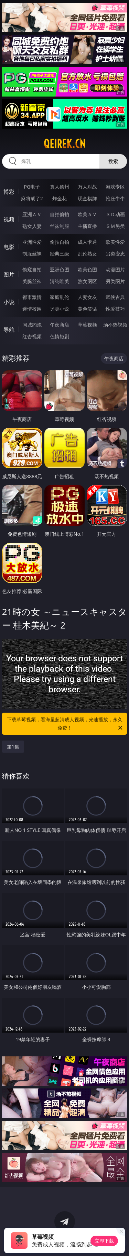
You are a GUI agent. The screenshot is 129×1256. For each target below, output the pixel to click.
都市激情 (32, 297)
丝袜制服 (59, 226)
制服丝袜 (32, 253)
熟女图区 (87, 281)
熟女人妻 (32, 226)
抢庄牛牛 (115, 198)
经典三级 (59, 253)
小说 (8, 302)
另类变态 (115, 253)
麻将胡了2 (32, 198)
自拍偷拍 (59, 214)
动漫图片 (115, 269)
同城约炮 (32, 324)
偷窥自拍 (32, 269)
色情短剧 (59, 336)
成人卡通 (87, 242)
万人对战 (87, 186)
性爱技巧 (115, 308)
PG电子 (32, 186)
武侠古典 (115, 297)
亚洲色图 (59, 269)
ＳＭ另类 (115, 226)
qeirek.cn (65, 144)
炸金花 (59, 198)
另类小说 (59, 308)
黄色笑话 (87, 308)
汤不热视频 (115, 324)
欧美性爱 (115, 242)
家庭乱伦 (59, 297)
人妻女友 (87, 297)
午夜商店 (59, 324)
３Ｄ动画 (115, 214)
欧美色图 (87, 269)
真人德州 (59, 186)
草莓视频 (87, 324)
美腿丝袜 (32, 281)
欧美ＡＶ (87, 214)
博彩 (8, 191)
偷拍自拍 (59, 242)
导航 (8, 329)
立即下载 (104, 1240)
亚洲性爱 (32, 242)
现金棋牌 (87, 198)
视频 (8, 219)
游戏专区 (115, 186)
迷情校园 (32, 308)
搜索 (113, 161)
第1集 (13, 746)
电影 (8, 247)
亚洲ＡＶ (32, 214)
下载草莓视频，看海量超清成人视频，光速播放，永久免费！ (65, 724)
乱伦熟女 (87, 253)
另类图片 (115, 281)
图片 (8, 274)
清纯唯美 (59, 281)
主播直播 (87, 226)
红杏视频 (32, 336)
